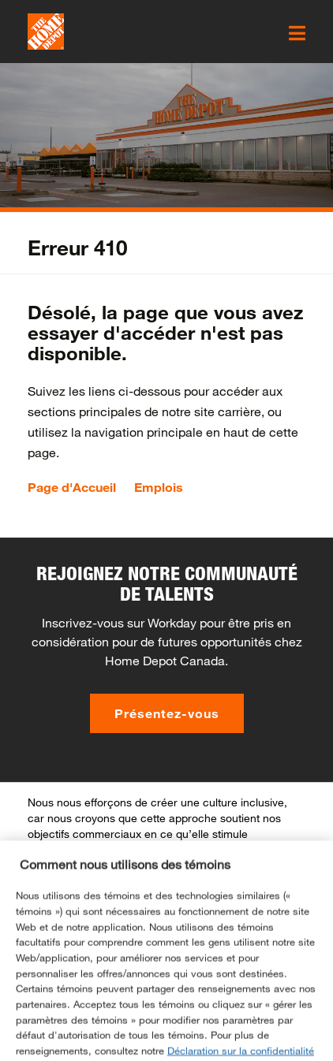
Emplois (158, 487)
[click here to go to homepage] (46, 31)
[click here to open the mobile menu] (297, 33)
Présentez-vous (166, 712)
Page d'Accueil (72, 487)
